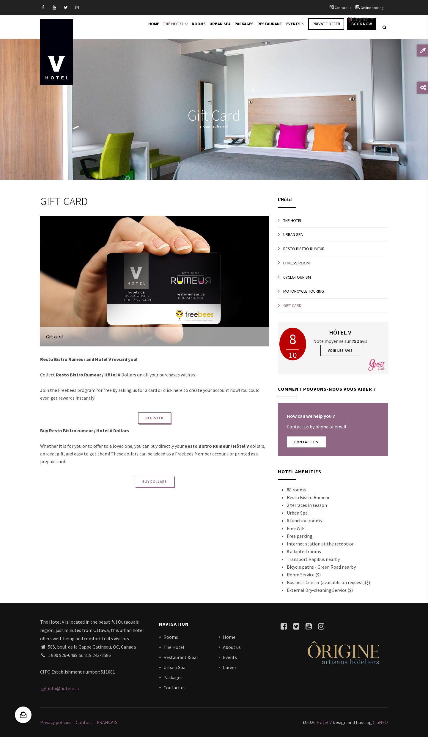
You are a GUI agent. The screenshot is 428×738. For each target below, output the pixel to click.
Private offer (326, 27)
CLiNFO (380, 723)
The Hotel (166, 27)
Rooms (191, 27)
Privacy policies (55, 723)
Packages (239, 27)
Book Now (361, 27)
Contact (84, 723)
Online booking (372, 7)
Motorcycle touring (303, 292)
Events (294, 27)
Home (142, 27)
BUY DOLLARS (154, 482)
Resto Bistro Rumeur (304, 249)
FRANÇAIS (107, 723)
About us (232, 648)
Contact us (343, 7)
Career (229, 668)
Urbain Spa (174, 668)
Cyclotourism (297, 277)
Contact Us (306, 443)
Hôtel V (324, 723)
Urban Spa (214, 27)
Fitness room (296, 263)
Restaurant (267, 27)
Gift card (292, 306)
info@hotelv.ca (59, 689)
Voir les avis (340, 351)
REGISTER (154, 419)
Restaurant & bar (180, 658)
